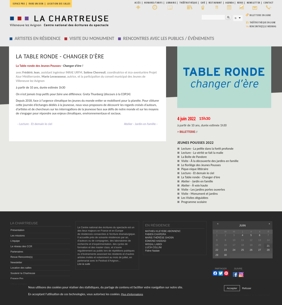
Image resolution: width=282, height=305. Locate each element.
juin (242, 225)
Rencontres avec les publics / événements (168, 38)
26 (251, 250)
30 (225, 255)
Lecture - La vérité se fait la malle (202, 153)
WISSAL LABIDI (153, 244)
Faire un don (36, 3)
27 (259, 250)
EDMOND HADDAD (155, 241)
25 (242, 250)
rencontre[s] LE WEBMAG (262, 26)
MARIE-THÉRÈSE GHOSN (159, 237)
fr (236, 18)
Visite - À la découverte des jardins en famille (209, 161)
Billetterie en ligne (260, 15)
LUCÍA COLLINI (153, 247)
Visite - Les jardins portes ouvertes (203, 189)
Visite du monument (92, 38)
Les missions (18, 235)
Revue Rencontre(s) (22, 257)
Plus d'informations (132, 294)
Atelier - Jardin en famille (197, 181)
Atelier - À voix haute (194, 185)
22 (216, 250)
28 (268, 250)
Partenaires (17, 251)
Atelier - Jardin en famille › (140, 124)
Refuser (246, 288)
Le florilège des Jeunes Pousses (201, 165)
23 (225, 250)
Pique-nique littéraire (194, 169)
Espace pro (19, 3)
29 (216, 255)
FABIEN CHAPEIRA (155, 234)
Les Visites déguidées (194, 198)
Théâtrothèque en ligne (262, 22)
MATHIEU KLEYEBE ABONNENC (163, 231)
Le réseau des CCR (21, 246)
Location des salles (58, 3)
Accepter (232, 288)
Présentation (17, 230)
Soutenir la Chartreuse (23, 273)
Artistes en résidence (38, 38)
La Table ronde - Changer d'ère (200, 177)
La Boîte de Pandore (194, 157)
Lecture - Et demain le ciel (197, 173)
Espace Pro (17, 278)
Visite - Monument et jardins (199, 193)
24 (234, 250)
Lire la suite (84, 264)
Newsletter (16, 262)
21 (268, 245)
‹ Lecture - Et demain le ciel (34, 124)
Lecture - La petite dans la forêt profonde (207, 148)
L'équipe (15, 241)
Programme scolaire (194, 202)
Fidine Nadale (152, 250)
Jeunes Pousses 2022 (195, 142)
